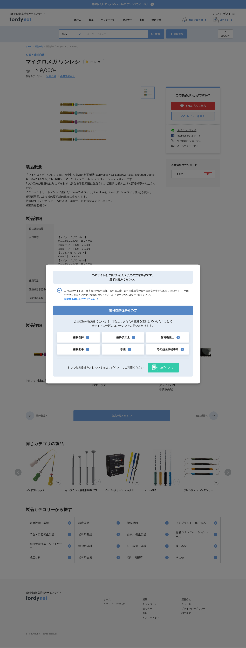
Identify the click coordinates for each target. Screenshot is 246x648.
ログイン (164, 367)
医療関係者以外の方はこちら (79, 299)
